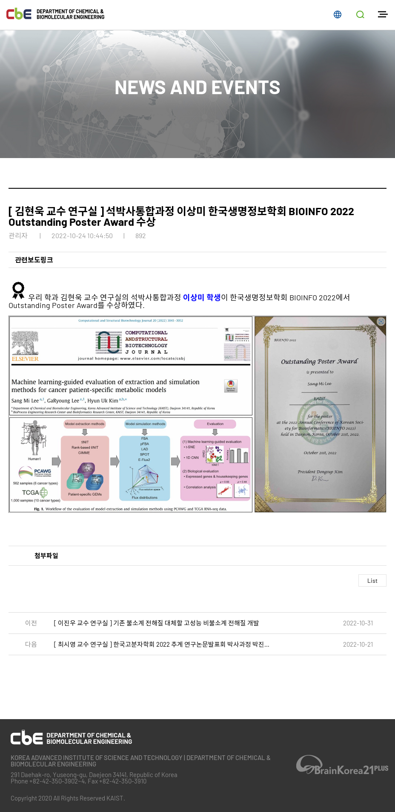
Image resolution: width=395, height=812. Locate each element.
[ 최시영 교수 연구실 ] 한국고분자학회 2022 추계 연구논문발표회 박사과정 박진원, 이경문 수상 (164, 644)
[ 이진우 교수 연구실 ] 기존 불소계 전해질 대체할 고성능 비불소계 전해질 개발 (156, 623)
